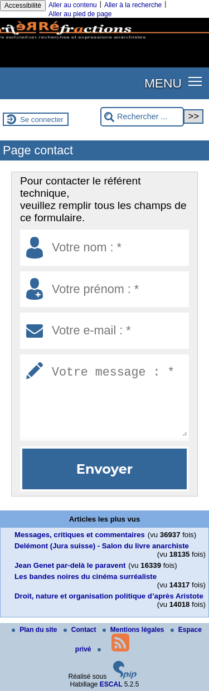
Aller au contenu (72, 5)
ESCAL (111, 684)
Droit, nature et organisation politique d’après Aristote (108, 596)
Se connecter (42, 119)
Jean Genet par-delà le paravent (69, 565)
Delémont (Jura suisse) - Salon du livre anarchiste (101, 546)
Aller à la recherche (133, 5)
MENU (163, 83)
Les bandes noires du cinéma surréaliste (85, 576)
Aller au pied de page (79, 14)
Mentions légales (134, 630)
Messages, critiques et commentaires (79, 535)
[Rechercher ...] (142, 116)
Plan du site (35, 630)
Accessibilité (22, 5)
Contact (81, 630)
